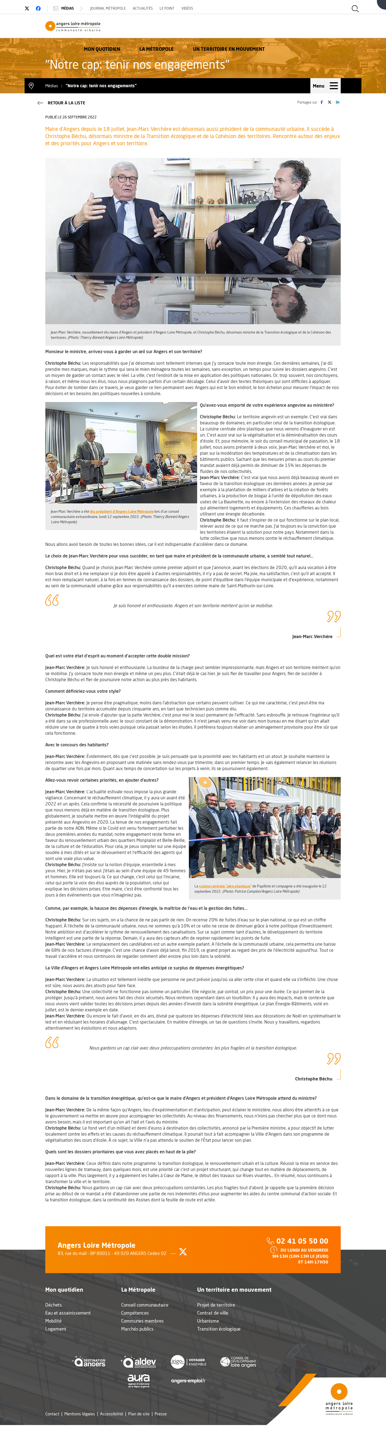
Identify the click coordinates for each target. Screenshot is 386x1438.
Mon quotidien (178, 34)
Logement (55, 1342)
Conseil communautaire (144, 1318)
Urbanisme (208, 1334)
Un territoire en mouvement (305, 34)
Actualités (163, 8)
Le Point (187, 8)
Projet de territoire (216, 1318)
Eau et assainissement (68, 1326)
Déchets (53, 1318)
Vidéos (208, 8)
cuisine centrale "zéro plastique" (225, 899)
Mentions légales (79, 1426)
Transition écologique (218, 1342)
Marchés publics (137, 1342)
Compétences (135, 1326)
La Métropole (232, 34)
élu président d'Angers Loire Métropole (122, 524)
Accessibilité (111, 1426)
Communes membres (142, 1334)
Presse (161, 1426)
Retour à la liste (60, 115)
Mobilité (53, 1334)
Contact (52, 1426)
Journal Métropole (129, 8)
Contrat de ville (212, 1326)
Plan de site (139, 1426)
